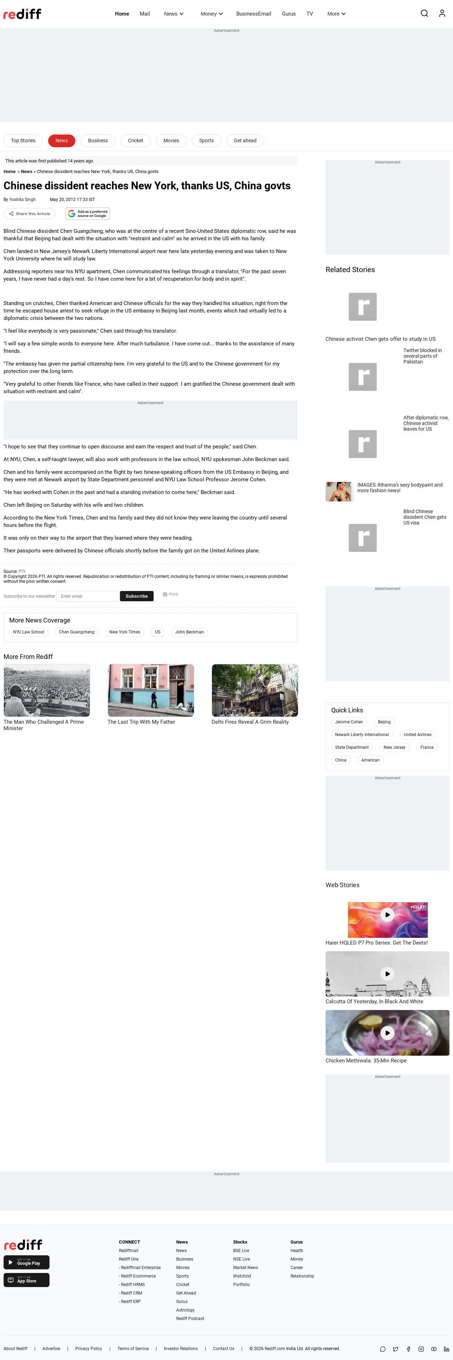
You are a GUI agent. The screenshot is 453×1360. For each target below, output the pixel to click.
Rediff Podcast (190, 1318)
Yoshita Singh (22, 199)
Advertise (51, 1348)
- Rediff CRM (130, 1293)
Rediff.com (275, 1348)
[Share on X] (395, 1349)
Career (297, 1267)
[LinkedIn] (446, 1349)
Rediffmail (128, 1250)
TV (309, 14)
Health (297, 1250)
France (427, 747)
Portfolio (241, 1284)
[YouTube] (434, 1349)
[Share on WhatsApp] (383, 1349)
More (336, 14)
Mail (145, 14)
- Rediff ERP (130, 1301)
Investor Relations (181, 1348)
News (174, 14)
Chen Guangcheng (76, 632)
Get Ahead (186, 1293)
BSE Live (241, 1250)
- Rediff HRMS (132, 1284)
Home (122, 14)
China (340, 760)
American (370, 760)
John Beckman (189, 632)
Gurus (289, 14)
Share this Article (29, 214)
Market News (245, 1267)
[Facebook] (408, 1349)
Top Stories (23, 140)
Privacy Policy (88, 1348)
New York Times (124, 632)
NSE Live (241, 1259)
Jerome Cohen (349, 721)
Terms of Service (133, 1348)
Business (98, 140)
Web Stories (343, 885)
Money (212, 14)
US (157, 632)
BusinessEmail (253, 14)
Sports (206, 140)
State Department (352, 747)
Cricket (135, 140)
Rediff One (128, 1259)
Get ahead (245, 140)
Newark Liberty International (362, 734)
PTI (22, 571)
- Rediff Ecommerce (137, 1276)
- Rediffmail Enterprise (140, 1267)
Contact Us (223, 1348)
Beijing (384, 721)
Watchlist (242, 1276)
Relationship (302, 1276)
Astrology (185, 1310)
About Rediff (15, 1348)
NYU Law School (28, 632)
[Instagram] (421, 1349)
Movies (171, 140)
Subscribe (137, 596)
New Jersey (395, 747)
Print (170, 594)
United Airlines (417, 734)
